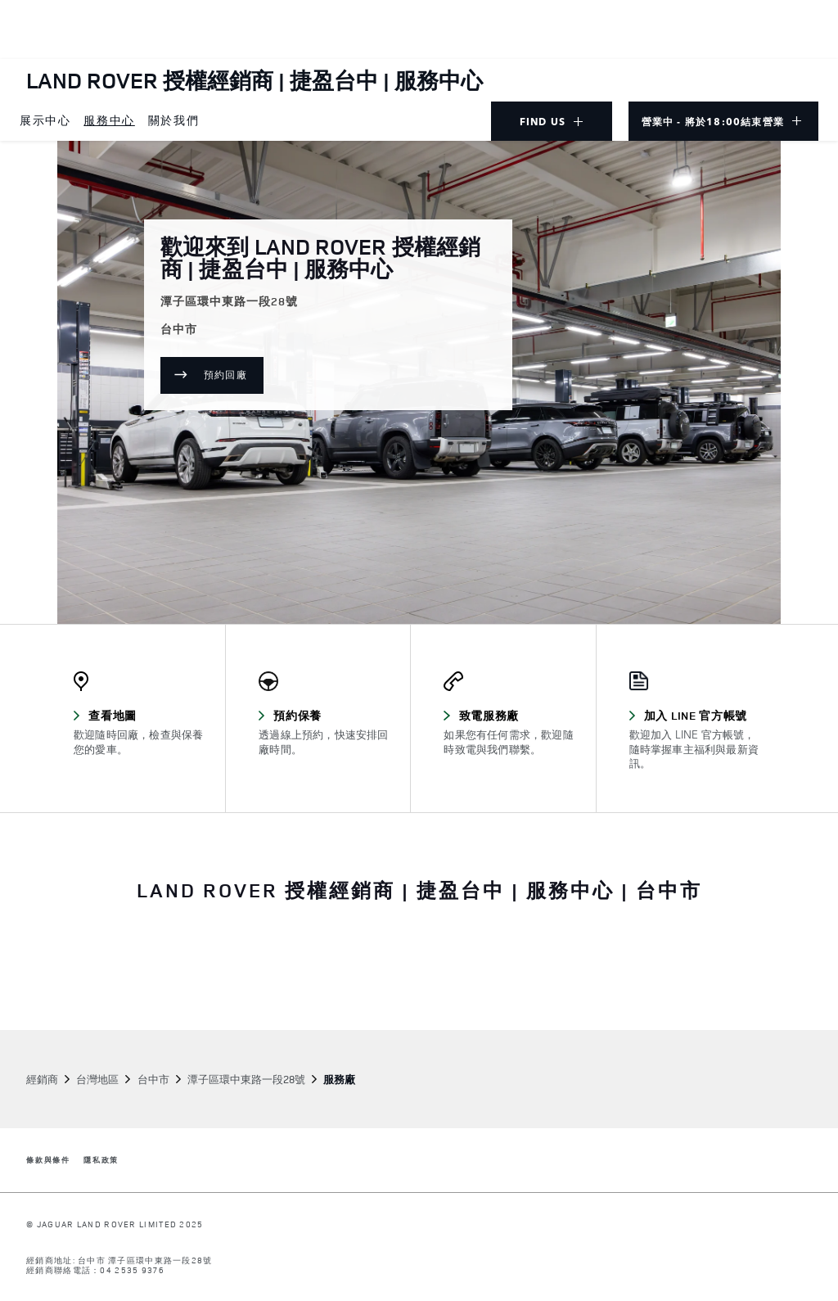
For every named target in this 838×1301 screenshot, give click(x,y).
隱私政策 (101, 1160)
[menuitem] (45, 121)
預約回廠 (234, 378)
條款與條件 (48, 1160)
